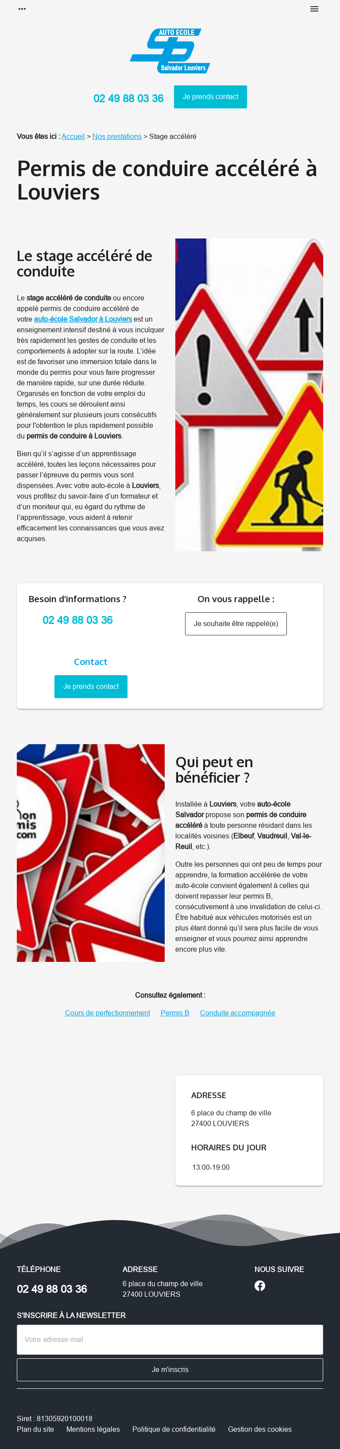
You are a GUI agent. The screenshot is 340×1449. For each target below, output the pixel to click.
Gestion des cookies (260, 1429)
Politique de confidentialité (174, 1429)
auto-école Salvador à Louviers (83, 319)
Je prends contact (210, 96)
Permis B (175, 1013)
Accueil (73, 136)
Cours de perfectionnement (107, 1013)
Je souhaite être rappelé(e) (236, 623)
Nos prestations (117, 136)
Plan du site (35, 1429)
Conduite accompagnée (237, 1013)
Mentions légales (93, 1429)
